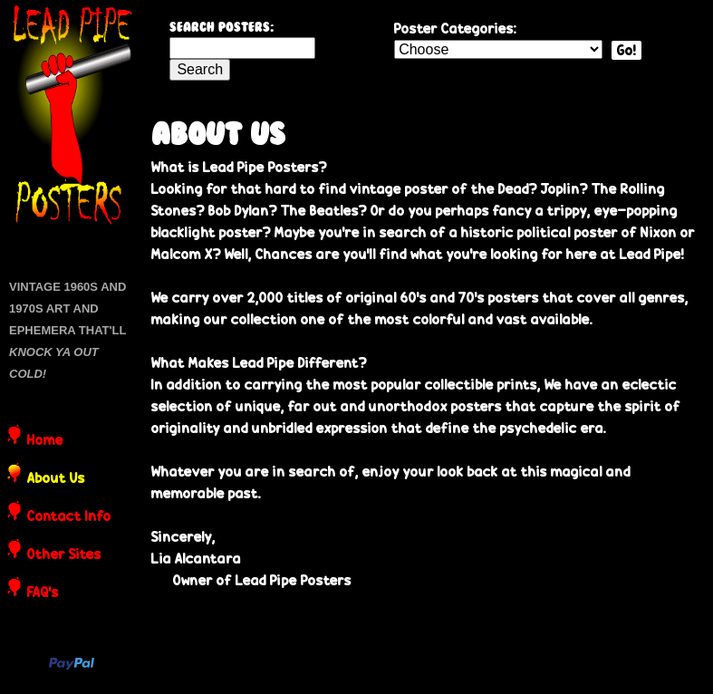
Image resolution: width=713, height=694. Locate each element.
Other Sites (64, 555)
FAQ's (43, 593)
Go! (626, 50)
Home (45, 441)
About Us (56, 479)
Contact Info (69, 517)
